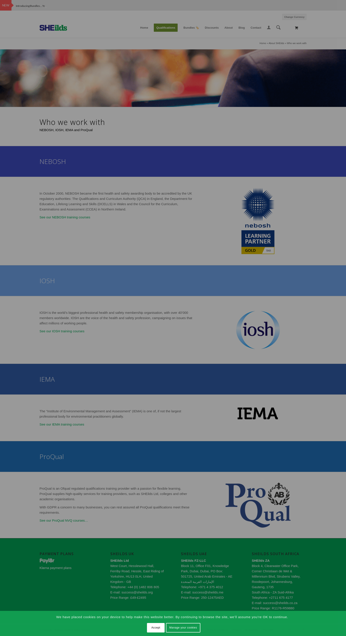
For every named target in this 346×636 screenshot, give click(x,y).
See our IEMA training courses (61, 424)
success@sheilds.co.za (280, 603)
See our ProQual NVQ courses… (63, 520)
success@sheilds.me (207, 592)
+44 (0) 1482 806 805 (143, 587)
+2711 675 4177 (281, 597)
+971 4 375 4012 (210, 587)
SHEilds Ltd (119, 560)
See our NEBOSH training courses (64, 217)
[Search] (278, 28)
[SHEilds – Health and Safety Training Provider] (57, 28)
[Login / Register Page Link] (268, 28)
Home (263, 43)
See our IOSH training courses (61, 331)
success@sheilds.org (137, 592)
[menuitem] (293, 16)
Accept (155, 627)
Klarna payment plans (55, 568)
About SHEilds (276, 43)
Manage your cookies (183, 627)
